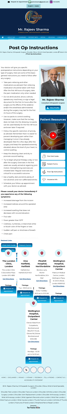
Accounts (55, 2)
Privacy (21, 377)
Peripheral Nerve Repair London (47, 403)
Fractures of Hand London (24, 403)
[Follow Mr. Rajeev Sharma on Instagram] (41, 370)
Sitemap (29, 377)
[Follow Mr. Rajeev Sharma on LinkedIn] (34, 370)
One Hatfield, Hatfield (25, 264)
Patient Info (63, 52)
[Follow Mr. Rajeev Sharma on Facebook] (19, 370)
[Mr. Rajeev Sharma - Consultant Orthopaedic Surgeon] (33, 30)
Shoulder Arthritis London (48, 392)
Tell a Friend (49, 377)
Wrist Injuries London (25, 400)
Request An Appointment (17, 2)
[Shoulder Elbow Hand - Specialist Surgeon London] (33, 17)
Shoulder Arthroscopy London (54, 395)
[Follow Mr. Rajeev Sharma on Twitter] (26, 370)
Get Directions (8, 279)
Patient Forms (25, 245)
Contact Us (60, 377)
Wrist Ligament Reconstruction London (36, 397)
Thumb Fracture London (43, 400)
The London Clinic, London (8, 264)
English (30, 6)
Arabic (37, 6)
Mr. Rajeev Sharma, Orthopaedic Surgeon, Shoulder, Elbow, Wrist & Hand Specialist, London (29, 52)
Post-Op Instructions (52, 172)
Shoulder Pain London (9, 392)
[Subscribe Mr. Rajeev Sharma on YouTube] (48, 370)
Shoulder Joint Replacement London (28, 395)
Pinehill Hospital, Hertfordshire (43, 264)
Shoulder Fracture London (28, 392)
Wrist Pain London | (58, 397)
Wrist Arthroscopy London (11, 397)
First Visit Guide (9, 245)
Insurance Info (49, 179)
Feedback (38, 377)
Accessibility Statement (33, 380)
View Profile (53, 108)
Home (3, 377)
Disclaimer (12, 377)
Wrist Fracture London (8, 400)
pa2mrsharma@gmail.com (39, 2)
